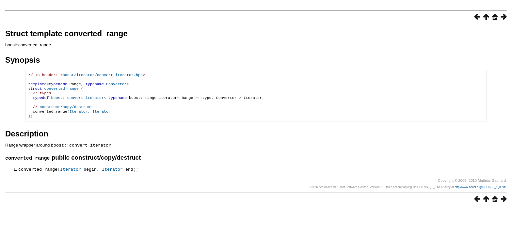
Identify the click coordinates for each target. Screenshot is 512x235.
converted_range (61, 91)
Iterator (79, 117)
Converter (116, 85)
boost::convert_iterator (77, 101)
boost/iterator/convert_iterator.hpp (103, 75)
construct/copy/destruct (66, 112)
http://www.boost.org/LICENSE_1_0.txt (480, 193)
